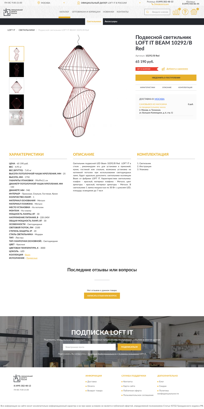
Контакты (123, 12)
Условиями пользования (128, 354)
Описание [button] (166, 87)
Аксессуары (111, 21)
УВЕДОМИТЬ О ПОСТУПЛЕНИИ (166, 78)
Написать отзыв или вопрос (102, 296)
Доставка (92, 382)
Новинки (108, 12)
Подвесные (31, 258)
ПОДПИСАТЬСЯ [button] (129, 347)
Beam (27, 255)
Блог (161, 382)
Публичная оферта (132, 391)
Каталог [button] (64, 12)
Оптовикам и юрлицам (86, 12)
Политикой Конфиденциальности (102, 354)
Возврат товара (94, 391)
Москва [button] (159, 99)
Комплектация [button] (185, 87)
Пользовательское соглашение (138, 395)
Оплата (91, 386)
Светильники (94, 21)
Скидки (162, 386)
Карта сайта (129, 386)
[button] (160, 4)
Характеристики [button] (147, 87)
